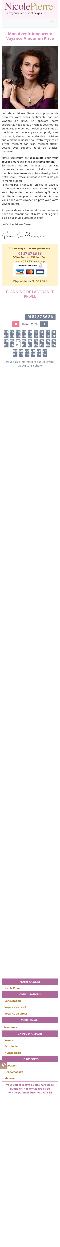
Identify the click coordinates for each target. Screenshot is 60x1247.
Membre (9, 1027)
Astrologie (11, 1046)
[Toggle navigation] (51, 23)
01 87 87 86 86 (30, 253)
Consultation (12, 1001)
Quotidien (10, 1065)
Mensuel (9, 1078)
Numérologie (12, 1053)
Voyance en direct (15, 1013)
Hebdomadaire (13, 1072)
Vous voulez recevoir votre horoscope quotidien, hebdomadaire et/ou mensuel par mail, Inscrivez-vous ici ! (30, 1088)
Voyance (9, 1040)
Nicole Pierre (12, 988)
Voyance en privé (15, 1007)
